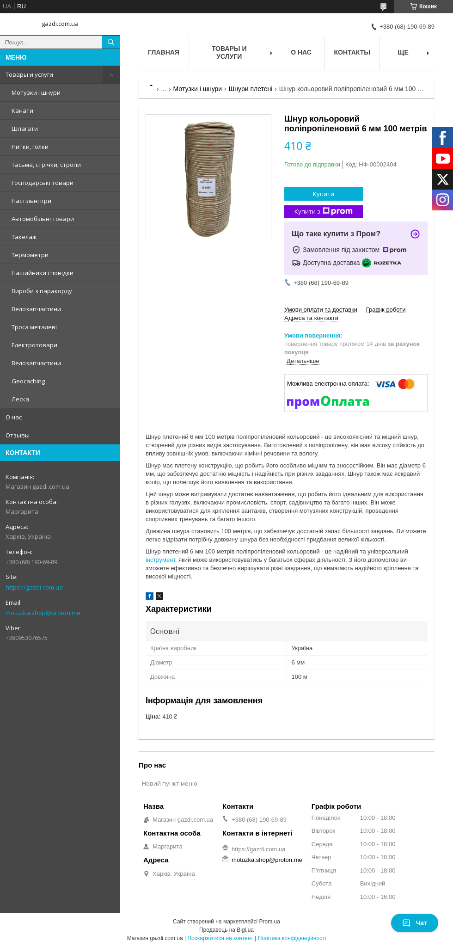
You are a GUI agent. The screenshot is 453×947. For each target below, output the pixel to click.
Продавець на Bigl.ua (226, 930)
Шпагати (25, 128)
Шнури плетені (251, 88)
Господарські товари (42, 182)
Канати (22, 110)
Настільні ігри (31, 201)
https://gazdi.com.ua (34, 587)
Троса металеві (34, 327)
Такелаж (24, 237)
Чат (414, 923)
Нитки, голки (30, 146)
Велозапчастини (36, 309)
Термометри (30, 255)
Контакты (352, 52)
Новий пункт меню (169, 783)
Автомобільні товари (43, 219)
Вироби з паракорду (42, 291)
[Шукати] (111, 42)
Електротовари (34, 345)
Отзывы (18, 435)
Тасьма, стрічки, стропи (46, 164)
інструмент (160, 559)
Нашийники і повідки (42, 273)
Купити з (323, 211)
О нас (14, 417)
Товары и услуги (29, 74)
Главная (163, 52)
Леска (20, 399)
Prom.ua (269, 921)
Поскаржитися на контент (220, 938)
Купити (323, 194)
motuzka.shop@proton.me (43, 613)
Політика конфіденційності (292, 938)
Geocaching (28, 381)
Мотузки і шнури (36, 92)
